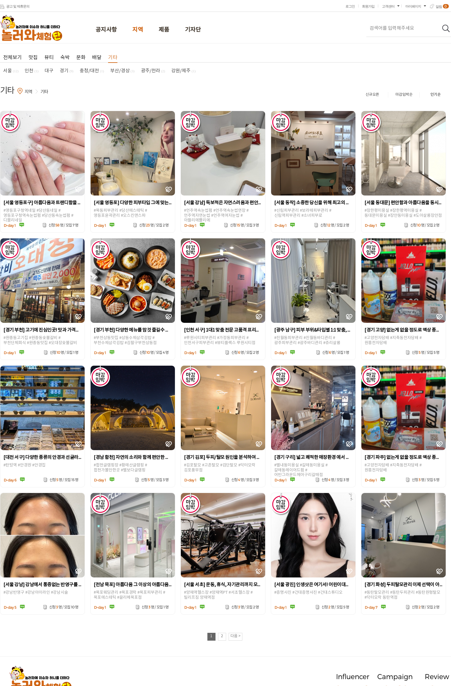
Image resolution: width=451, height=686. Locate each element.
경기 (66, 71)
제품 (164, 30)
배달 (97, 57)
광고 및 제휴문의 (17, 6)
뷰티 (49, 57)
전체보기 (12, 57)
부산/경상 (122, 71)
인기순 (435, 95)
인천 (31, 71)
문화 (81, 57)
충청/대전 (92, 71)
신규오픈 (372, 95)
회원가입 (368, 6)
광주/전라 (153, 71)
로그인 (350, 6)
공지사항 (106, 30)
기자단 (193, 30)
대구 (49, 71)
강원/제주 (183, 71)
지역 (137, 30)
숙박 (65, 57)
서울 (10, 71)
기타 (112, 57)
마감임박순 (404, 95)
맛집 (33, 57)
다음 (235, 636)
